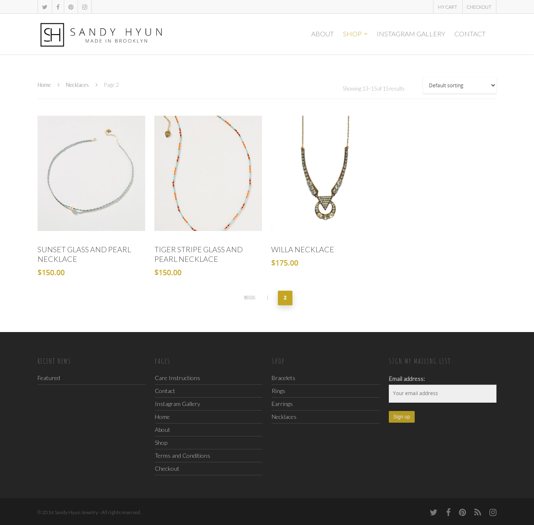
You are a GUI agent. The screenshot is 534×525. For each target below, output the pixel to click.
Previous (249, 297)
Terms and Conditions (182, 455)
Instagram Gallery (411, 34)
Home (44, 84)
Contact (470, 34)
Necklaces (77, 84)
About (322, 34)
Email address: (407, 378)
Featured (49, 377)
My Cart (447, 7)
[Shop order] (459, 85)
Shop (355, 33)
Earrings (282, 403)
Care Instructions (177, 378)
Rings (278, 390)
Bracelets (283, 377)
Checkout (479, 7)
